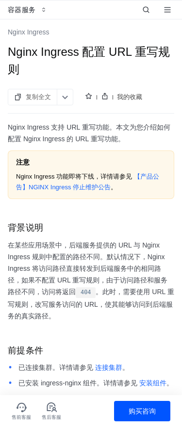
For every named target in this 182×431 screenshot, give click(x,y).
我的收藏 (129, 96)
